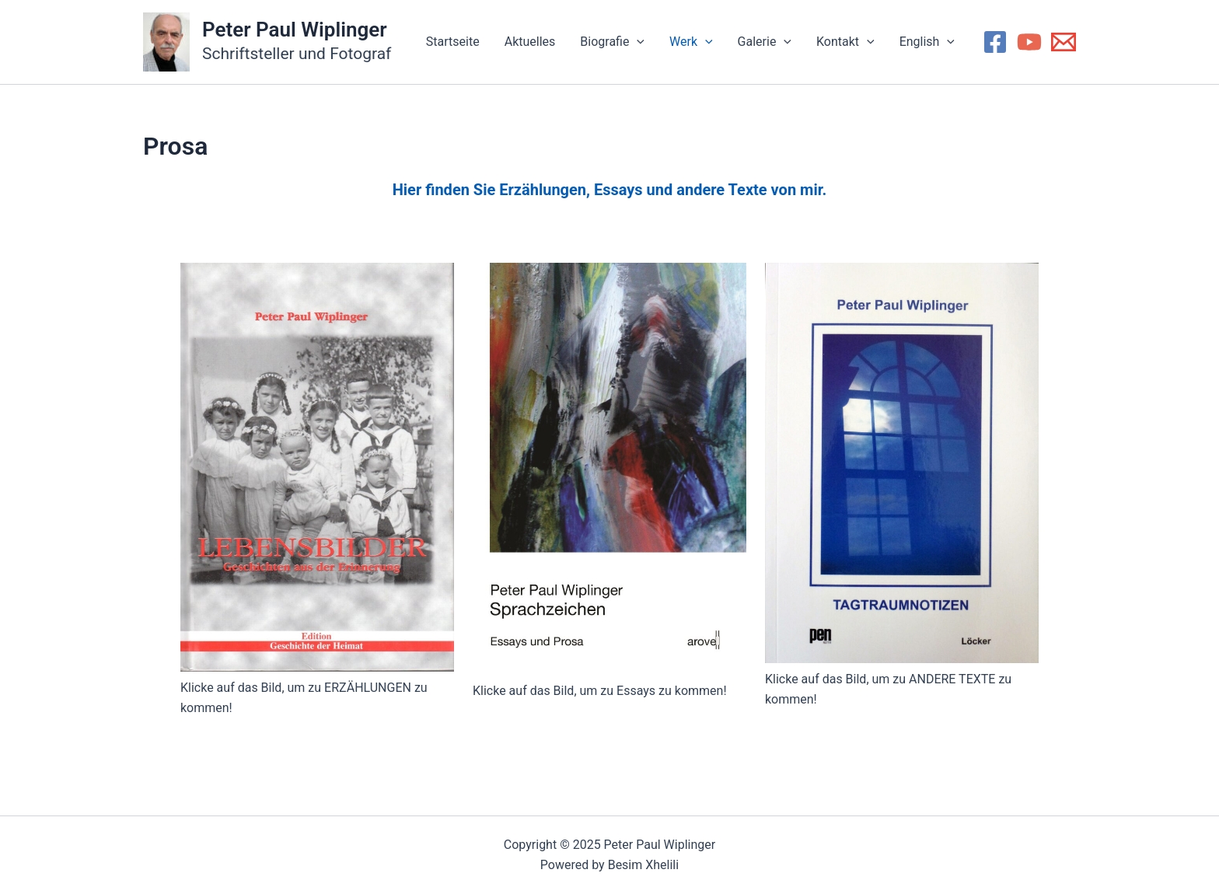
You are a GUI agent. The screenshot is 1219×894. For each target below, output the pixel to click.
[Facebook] (995, 42)
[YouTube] (1029, 42)
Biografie (612, 42)
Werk (691, 42)
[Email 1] (1063, 42)
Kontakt (845, 42)
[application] (636, 42)
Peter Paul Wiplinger (294, 29)
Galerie (764, 42)
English (927, 42)
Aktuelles (530, 41)
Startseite (453, 41)
